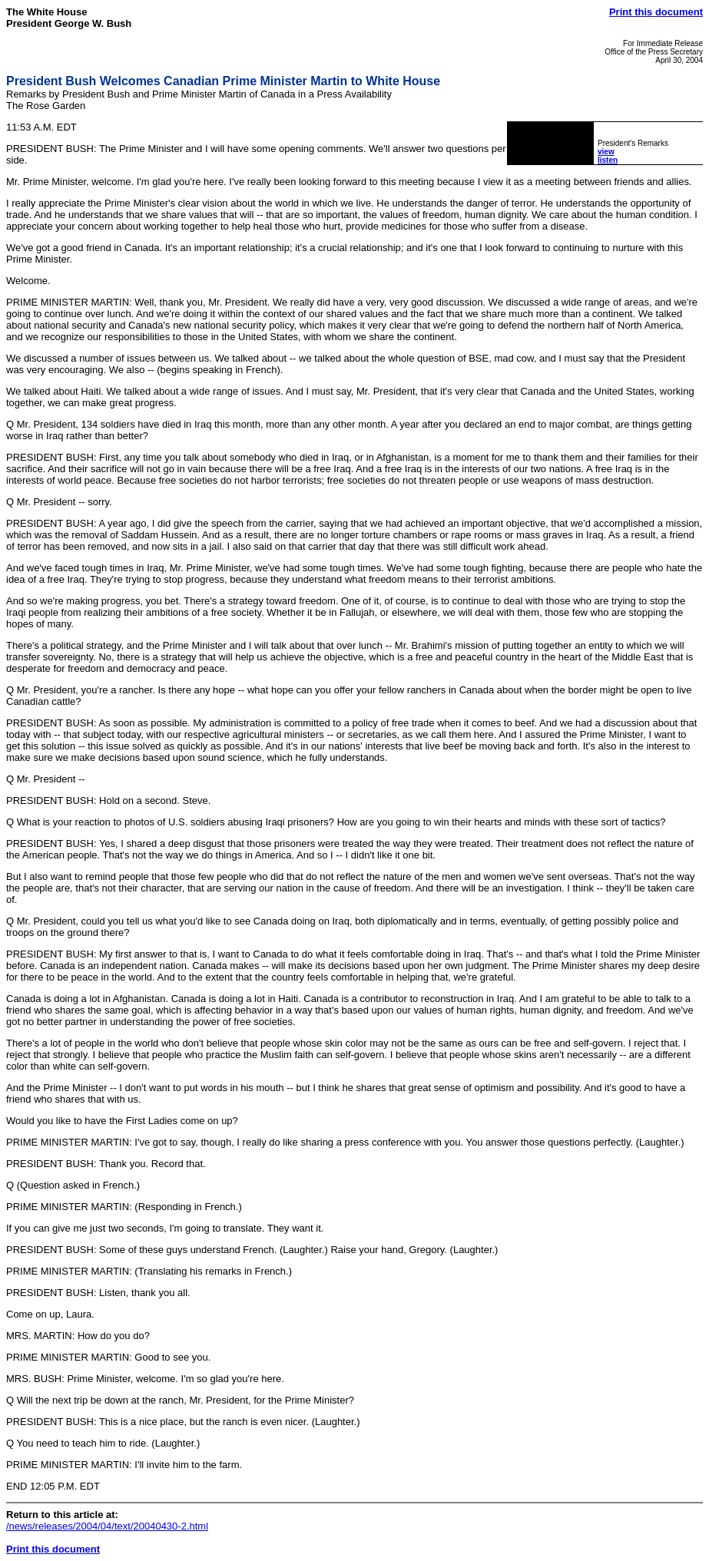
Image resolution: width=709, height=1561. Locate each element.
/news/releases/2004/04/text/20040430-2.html (107, 1526)
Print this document (656, 12)
